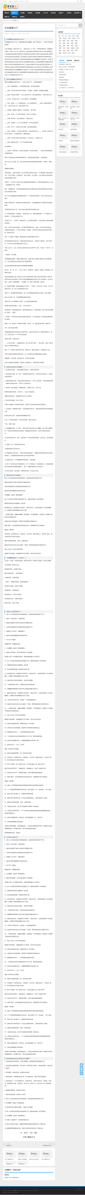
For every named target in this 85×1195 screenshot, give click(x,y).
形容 (64, 43)
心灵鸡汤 (69, 12)
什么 (73, 35)
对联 (72, 40)
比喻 (76, 45)
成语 (76, 43)
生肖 (64, 48)
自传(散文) (61, 72)
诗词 (76, 50)
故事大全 (14, 16)
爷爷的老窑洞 (62, 74)
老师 (60, 50)
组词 (77, 48)
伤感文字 (61, 12)
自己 (64, 50)
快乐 (68, 43)
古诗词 (73, 38)
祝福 (68, 48)
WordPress (26, 1190)
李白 (72, 45)
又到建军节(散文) (63, 85)
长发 (31, 1132)
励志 (60, 38)
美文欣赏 (53, 12)
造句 (69, 53)
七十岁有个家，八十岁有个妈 (66, 87)
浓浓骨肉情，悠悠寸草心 (65, 64)
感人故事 (76, 12)
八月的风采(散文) (63, 82)
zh (65, 35)
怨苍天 (26, 1132)
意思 (72, 43)
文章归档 (21, 1)
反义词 (64, 38)
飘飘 (35, 1132)
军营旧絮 (61, 77)
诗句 (72, 50)
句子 (78, 38)
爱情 (60, 48)
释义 (73, 53)
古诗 (69, 38)
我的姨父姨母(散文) (64, 80)
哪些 (64, 40)
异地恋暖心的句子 (47, 1145)
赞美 (60, 53)
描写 (68, 45)
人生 (69, 35)
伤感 (77, 35)
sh (62, 35)
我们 (60, 45)
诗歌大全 (7, 16)
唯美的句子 (8, 33)
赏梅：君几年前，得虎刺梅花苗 (67, 67)
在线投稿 (16, 1)
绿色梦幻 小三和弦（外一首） (66, 69)
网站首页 (7, 12)
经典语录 (30, 12)
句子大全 (45, 12)
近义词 (64, 53)
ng (59, 35)
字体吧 (13, 1192)
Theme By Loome (78, 1190)
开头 (60, 43)
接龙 (64, 45)
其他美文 (22, 16)
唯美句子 (14, 12)
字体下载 (10, 1192)
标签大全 (27, 1)
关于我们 (5, 1)
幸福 (76, 40)
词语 (68, 50)
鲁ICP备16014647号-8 (33, 1190)
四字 (68, 40)
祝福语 (72, 48)
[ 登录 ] (10, 1177)
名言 (60, 40)
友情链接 (10, 1)
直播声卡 (17, 1192)
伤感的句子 (9, 1145)
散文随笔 (38, 12)
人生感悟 (22, 12)
